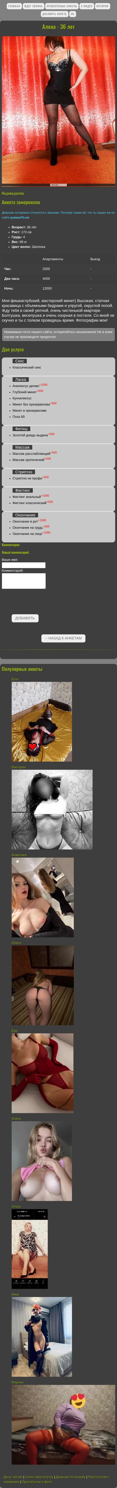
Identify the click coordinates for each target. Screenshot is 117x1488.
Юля (15, 679)
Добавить (25, 618)
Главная (14, 6)
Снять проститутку (39, 1477)
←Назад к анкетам (63, 638)
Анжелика (19, 855)
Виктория (19, 767)
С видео (87, 6)
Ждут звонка (33, 6)
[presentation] (29, 602)
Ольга (16, 1206)
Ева (14, 1031)
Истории (103, 6)
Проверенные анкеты (62, 6)
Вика (15, 1294)
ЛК (72, 14)
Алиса (16, 1119)
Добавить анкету (54, 14)
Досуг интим (13, 1477)
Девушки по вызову (70, 1477)
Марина (18, 1382)
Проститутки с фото (37, 1482)
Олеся (16, 943)
